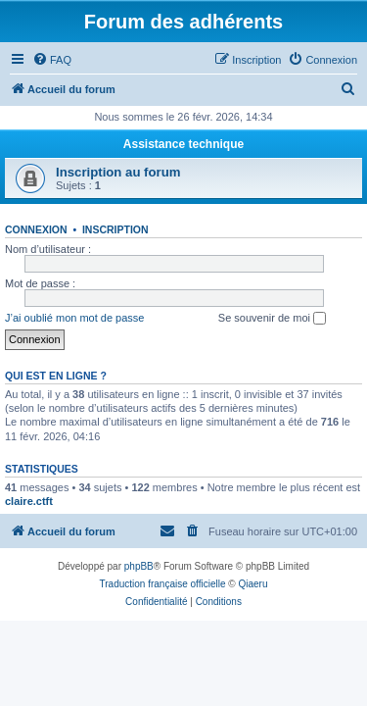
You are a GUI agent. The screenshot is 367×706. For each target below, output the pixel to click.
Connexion (36, 229)
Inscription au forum (118, 172)
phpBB (139, 566)
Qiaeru (252, 584)
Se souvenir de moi (272, 319)
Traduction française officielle (163, 584)
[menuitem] (51, 60)
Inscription (115, 229)
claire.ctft (29, 501)
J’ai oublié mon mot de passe (74, 318)
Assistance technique (183, 144)
